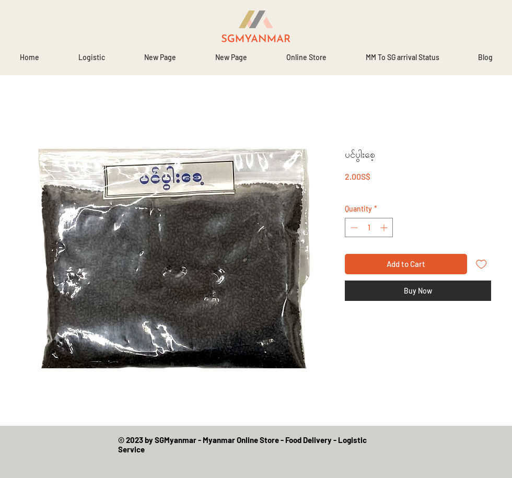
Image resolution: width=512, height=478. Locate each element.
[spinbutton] (368, 227)
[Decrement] (352, 227)
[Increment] (384, 227)
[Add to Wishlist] (481, 264)
